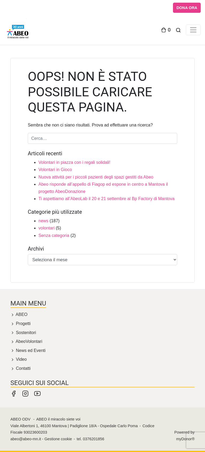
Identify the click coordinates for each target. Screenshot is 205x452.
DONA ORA (186, 8)
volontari (46, 228)
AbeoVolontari (26, 341)
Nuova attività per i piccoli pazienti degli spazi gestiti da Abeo (95, 177)
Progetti (20, 323)
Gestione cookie (58, 439)
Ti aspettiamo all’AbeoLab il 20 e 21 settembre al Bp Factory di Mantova (106, 198)
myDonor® (185, 439)
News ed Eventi (28, 350)
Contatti (20, 368)
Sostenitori (23, 332)
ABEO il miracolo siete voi (58, 419)
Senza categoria (53, 235)
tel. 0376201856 (90, 439)
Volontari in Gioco (55, 169)
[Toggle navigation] (193, 30)
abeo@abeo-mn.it (25, 439)
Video (18, 359)
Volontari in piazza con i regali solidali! (74, 162)
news (43, 221)
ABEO (18, 314)
